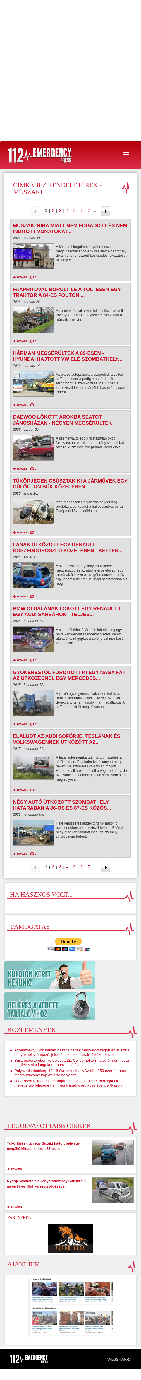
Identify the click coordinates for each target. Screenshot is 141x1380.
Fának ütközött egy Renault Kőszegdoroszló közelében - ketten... (68, 547)
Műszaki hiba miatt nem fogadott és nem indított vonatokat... (70, 228)
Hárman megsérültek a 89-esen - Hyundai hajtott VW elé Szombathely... (67, 356)
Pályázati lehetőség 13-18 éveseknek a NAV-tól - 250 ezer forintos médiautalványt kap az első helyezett (70, 1072)
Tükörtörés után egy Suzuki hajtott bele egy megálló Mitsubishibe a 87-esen (43, 1146)
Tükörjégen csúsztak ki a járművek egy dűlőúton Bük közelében (70, 484)
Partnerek (19, 1217)
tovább (22, 277)
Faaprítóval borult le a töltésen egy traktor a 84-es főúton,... (67, 292)
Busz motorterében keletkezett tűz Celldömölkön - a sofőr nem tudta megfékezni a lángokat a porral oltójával (71, 1062)
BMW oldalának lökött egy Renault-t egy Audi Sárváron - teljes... (67, 611)
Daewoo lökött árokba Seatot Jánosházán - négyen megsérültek (62, 420)
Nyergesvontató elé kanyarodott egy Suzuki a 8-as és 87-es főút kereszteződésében (47, 1184)
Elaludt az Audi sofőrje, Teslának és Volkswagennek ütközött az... (66, 739)
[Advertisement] (70, 70)
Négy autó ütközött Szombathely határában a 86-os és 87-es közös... (62, 805)
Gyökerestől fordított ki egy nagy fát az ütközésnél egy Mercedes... (69, 675)
